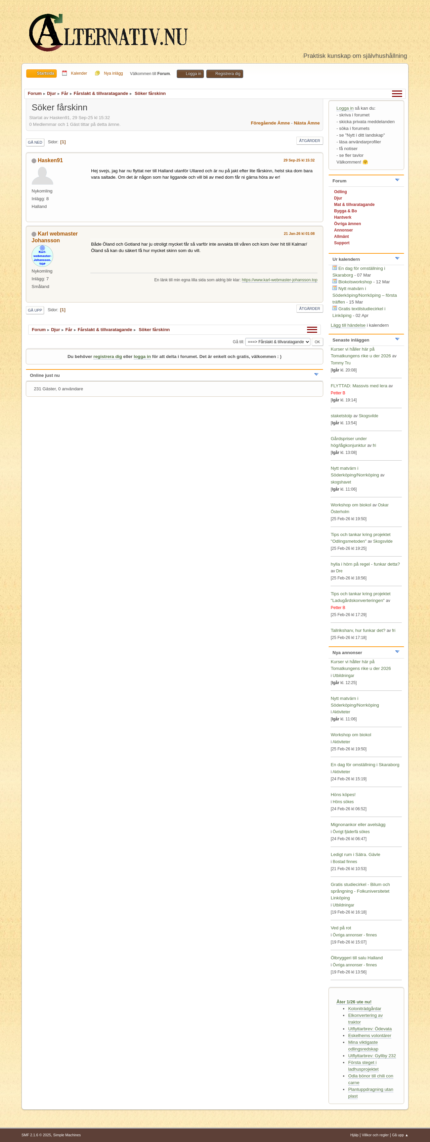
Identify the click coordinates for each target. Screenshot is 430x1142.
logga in (142, 356)
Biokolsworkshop (355, 281)
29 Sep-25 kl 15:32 (299, 160)
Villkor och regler (375, 1135)
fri (374, 445)
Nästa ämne (307, 123)
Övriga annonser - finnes (355, 935)
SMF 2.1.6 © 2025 (36, 1135)
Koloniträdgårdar (364, 1008)
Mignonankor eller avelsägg (358, 824)
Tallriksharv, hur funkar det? (358, 630)
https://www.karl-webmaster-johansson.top (279, 280)
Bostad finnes (345, 861)
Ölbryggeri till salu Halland (357, 957)
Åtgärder (309, 141)
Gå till (238, 342)
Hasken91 (50, 160)
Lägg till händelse (348, 325)
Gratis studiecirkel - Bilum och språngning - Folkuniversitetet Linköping (360, 891)
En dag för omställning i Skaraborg (365, 764)
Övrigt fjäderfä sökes (351, 831)
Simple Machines (67, 1135)
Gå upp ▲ (400, 1135)
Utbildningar (343, 675)
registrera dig (107, 356)
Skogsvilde (368, 416)
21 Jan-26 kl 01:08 (299, 233)
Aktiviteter (341, 712)
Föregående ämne (270, 123)
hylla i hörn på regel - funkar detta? (365, 564)
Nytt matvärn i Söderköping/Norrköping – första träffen (364, 295)
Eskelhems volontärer (369, 1035)
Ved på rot (341, 927)
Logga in (344, 108)
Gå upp (35, 310)
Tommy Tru (340, 363)
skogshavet (341, 482)
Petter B (338, 393)
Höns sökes (343, 801)
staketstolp (341, 415)
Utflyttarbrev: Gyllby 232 (372, 1055)
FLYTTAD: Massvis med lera (359, 385)
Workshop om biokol (351, 504)
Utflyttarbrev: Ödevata (370, 1028)
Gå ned (35, 142)
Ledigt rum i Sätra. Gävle (355, 854)
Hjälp (354, 1135)
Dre (339, 571)
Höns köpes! (343, 794)
